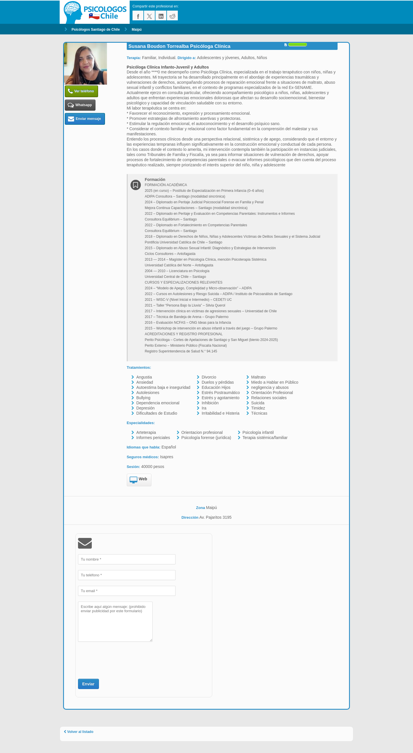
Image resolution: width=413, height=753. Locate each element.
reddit (172, 15)
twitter (149, 15)
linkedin (160, 15)
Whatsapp (80, 105)
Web (138, 480)
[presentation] (121, 659)
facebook (138, 15)
